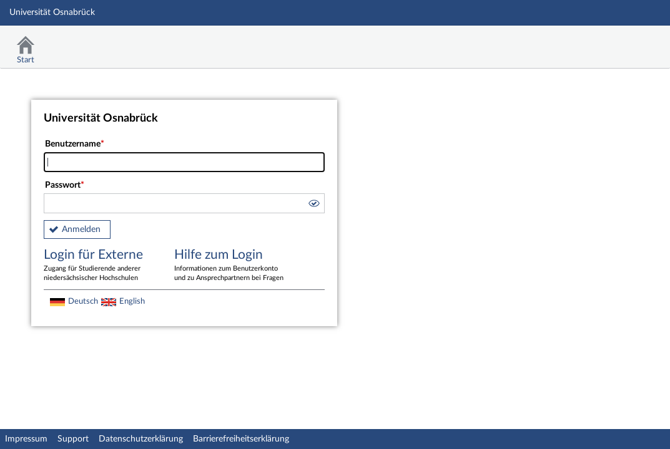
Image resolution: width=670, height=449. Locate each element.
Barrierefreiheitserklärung (241, 439)
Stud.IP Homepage (622, 42)
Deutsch (83, 301)
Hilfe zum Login (230, 265)
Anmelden (81, 229)
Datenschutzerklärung (141, 439)
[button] (313, 205)
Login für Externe (100, 265)
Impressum (26, 439)
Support (73, 439)
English (132, 301)
